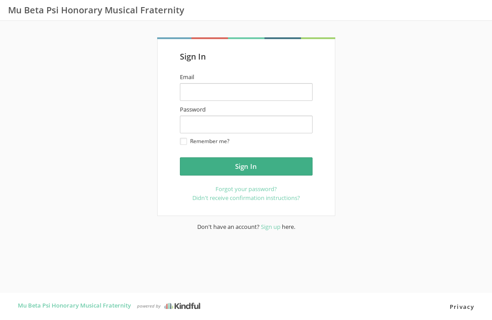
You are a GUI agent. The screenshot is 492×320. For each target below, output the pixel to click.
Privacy (462, 307)
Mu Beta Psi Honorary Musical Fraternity (74, 305)
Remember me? (204, 141)
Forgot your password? (246, 189)
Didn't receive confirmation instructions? (246, 198)
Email (187, 77)
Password (193, 109)
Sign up (271, 227)
